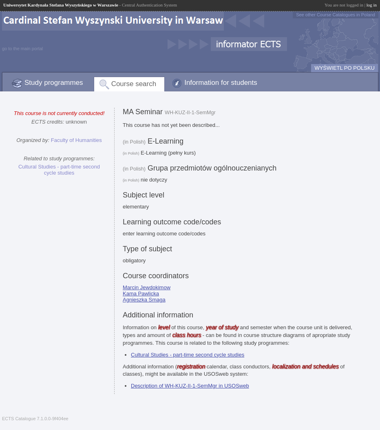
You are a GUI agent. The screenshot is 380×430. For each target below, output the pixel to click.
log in (372, 4)
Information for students (220, 82)
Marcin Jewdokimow (146, 287)
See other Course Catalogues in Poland (335, 14)
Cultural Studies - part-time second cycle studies (59, 170)
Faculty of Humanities (76, 140)
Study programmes (53, 82)
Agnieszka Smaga (144, 300)
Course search (134, 84)
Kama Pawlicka (141, 293)
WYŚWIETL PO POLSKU (344, 68)
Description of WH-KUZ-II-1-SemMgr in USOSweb (190, 386)
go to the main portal (22, 48)
